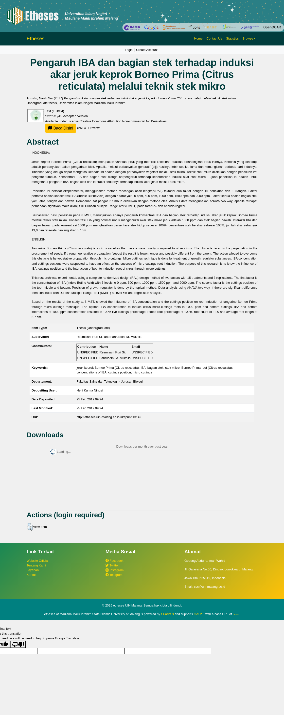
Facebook (115, 561)
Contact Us (214, 38)
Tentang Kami (36, 565)
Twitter (112, 565)
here (236, 614)
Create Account (147, 50)
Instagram (115, 570)
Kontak (31, 575)
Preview (94, 128)
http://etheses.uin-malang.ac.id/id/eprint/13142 (108, 417)
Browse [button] (248, 38)
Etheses (35, 38)
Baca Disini (60, 128)
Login (129, 50)
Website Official (37, 561)
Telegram (114, 575)
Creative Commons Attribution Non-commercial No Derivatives (122, 121)
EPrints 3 (167, 614)
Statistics (232, 38)
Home (198, 38)
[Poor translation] (18, 644)
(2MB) (66, 128)
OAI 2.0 (199, 614)
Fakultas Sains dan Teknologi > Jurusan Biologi (109, 381)
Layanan (33, 570)
